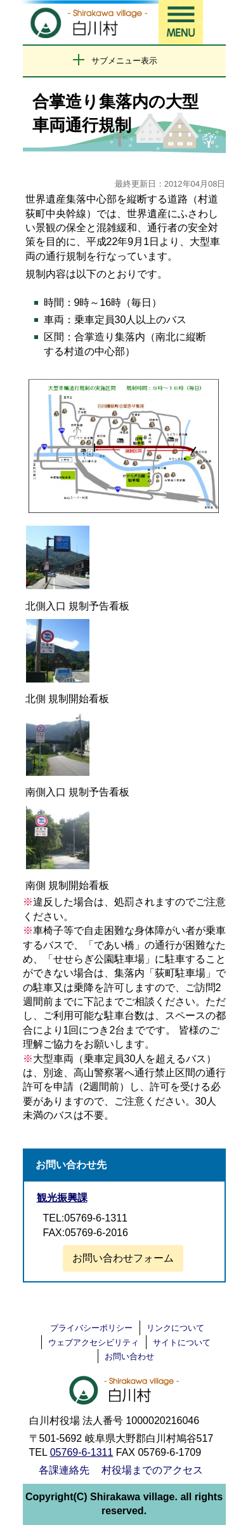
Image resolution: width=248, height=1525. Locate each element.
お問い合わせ (129, 1356)
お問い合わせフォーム (123, 1258)
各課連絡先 (64, 1470)
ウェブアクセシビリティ (93, 1342)
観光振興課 (62, 1197)
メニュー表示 (181, 22)
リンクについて (175, 1328)
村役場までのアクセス (152, 1470)
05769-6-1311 (82, 1452)
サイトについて (182, 1342)
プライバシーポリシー (91, 1328)
